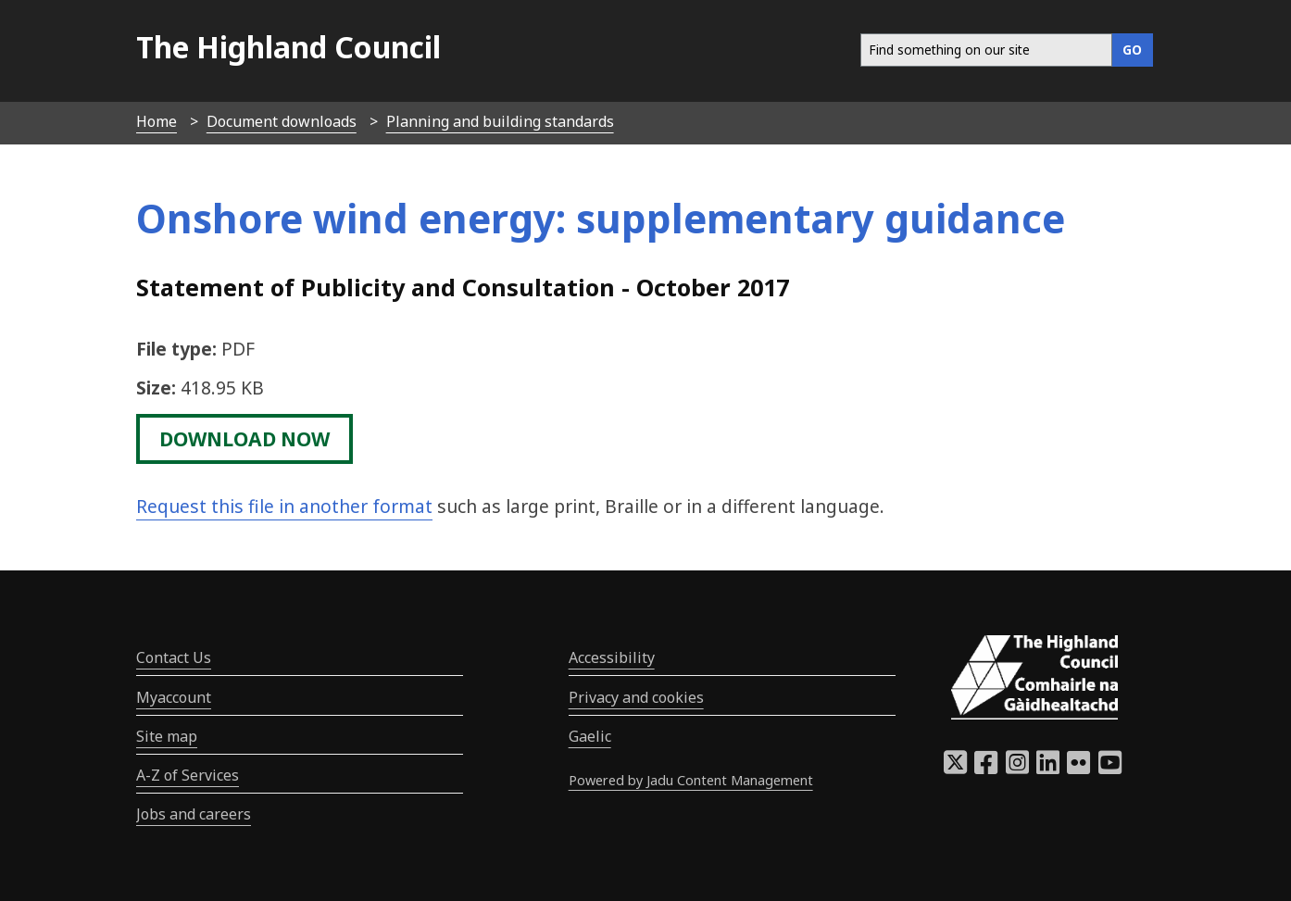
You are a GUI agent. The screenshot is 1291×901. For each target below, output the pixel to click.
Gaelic (590, 736)
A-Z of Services (187, 775)
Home (156, 121)
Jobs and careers (193, 814)
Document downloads (282, 121)
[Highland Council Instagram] (1017, 767)
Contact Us (173, 657)
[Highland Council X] (955, 767)
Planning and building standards (500, 121)
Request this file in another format (284, 506)
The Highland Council (288, 47)
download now (244, 439)
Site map (166, 736)
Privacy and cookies (636, 697)
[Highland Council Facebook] (985, 767)
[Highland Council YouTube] (1110, 767)
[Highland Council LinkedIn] (1047, 767)
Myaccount (173, 697)
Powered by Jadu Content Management (691, 780)
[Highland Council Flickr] (1078, 767)
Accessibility (612, 657)
